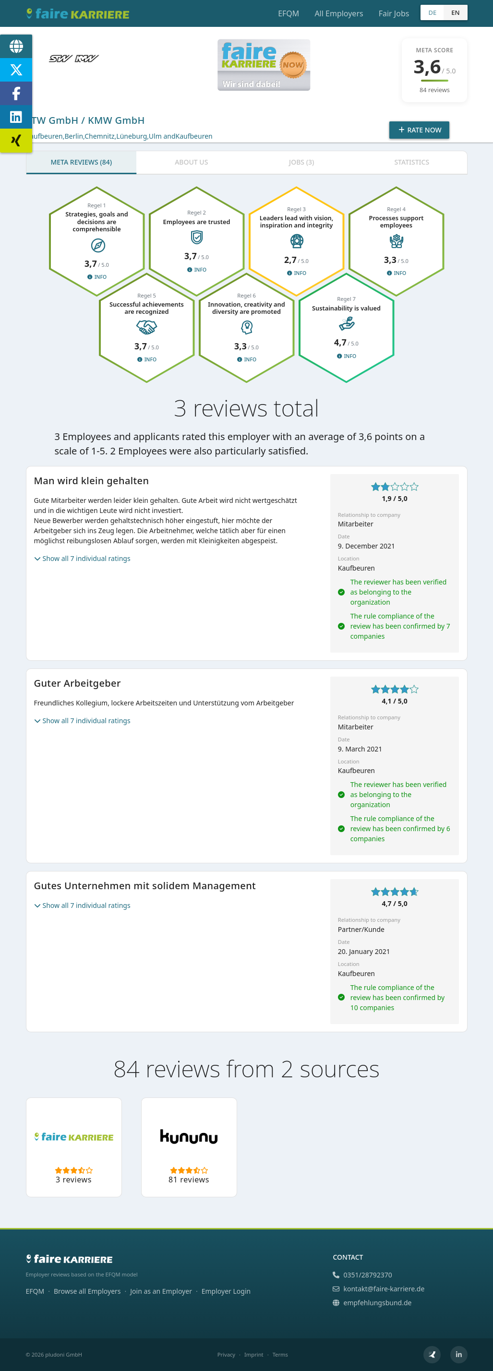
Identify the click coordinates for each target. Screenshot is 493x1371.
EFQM (288, 13)
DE (432, 12)
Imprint (254, 1354)
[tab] (81, 162)
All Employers (338, 13)
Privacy (226, 1354)
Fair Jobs (394, 13)
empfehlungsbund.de (372, 1302)
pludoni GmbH (63, 1354)
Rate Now (419, 129)
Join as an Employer (161, 1291)
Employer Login (226, 1291)
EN (455, 12)
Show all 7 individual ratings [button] (82, 558)
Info (97, 277)
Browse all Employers (87, 1291)
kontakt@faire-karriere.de (378, 1288)
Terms (280, 1354)
